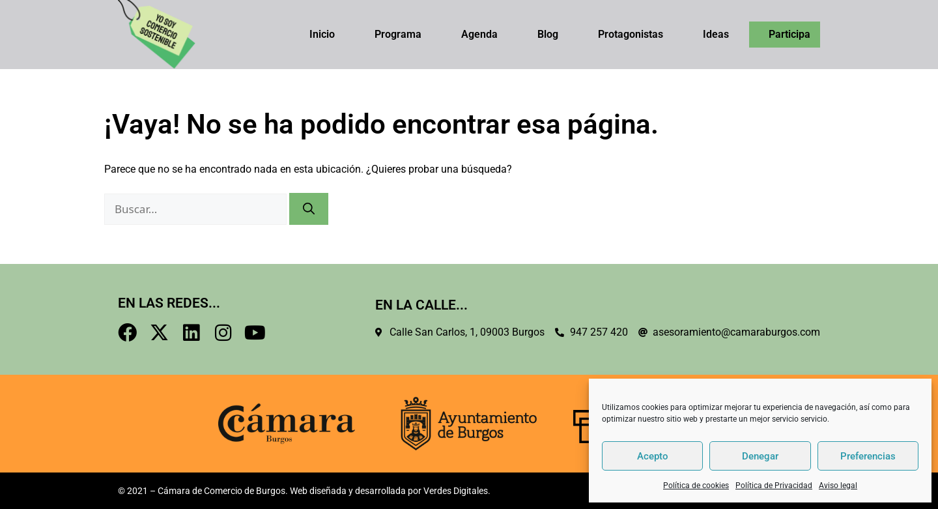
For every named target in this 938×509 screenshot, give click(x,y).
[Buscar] (308, 209)
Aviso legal (838, 485)
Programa (398, 34)
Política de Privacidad (773, 485)
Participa (789, 34)
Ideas (716, 34)
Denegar (760, 456)
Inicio (322, 34)
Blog (547, 34)
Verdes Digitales (455, 491)
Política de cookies (696, 485)
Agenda (479, 34)
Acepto (652, 456)
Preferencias (868, 456)
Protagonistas (630, 34)
